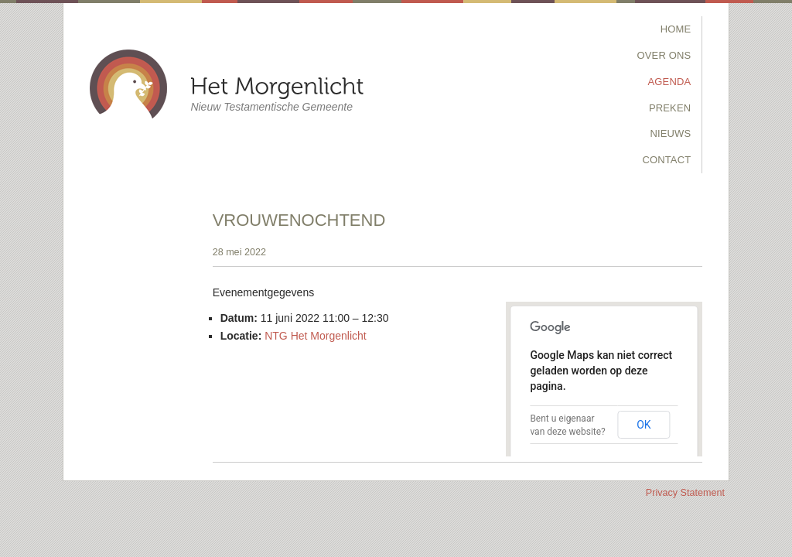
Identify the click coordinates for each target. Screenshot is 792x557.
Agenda (669, 81)
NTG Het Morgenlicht (315, 336)
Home (676, 29)
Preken (670, 108)
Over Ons (664, 55)
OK (643, 425)
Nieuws (670, 133)
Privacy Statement (685, 492)
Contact (666, 160)
